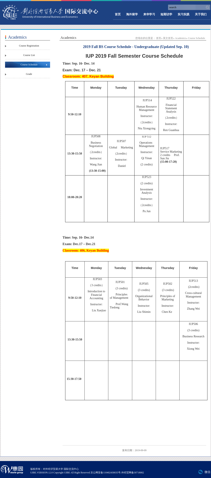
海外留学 (132, 14)
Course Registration (29, 45)
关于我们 (201, 14)
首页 (118, 14)
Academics (180, 38)
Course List (29, 55)
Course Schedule (29, 64)
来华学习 (149, 14)
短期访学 (166, 14)
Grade (29, 74)
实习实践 (183, 14)
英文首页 (168, 38)
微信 (207, 472)
